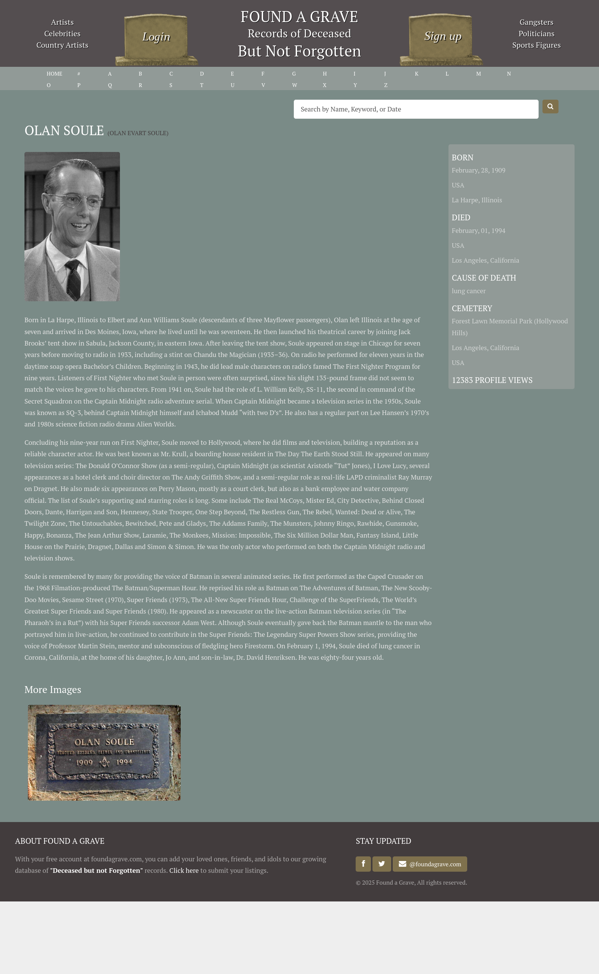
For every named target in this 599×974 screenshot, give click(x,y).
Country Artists (62, 45)
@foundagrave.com (433, 864)
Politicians (537, 33)
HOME (54, 73)
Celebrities (62, 33)
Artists (62, 22)
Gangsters (537, 22)
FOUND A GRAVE (299, 16)
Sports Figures (536, 45)
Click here (184, 870)
